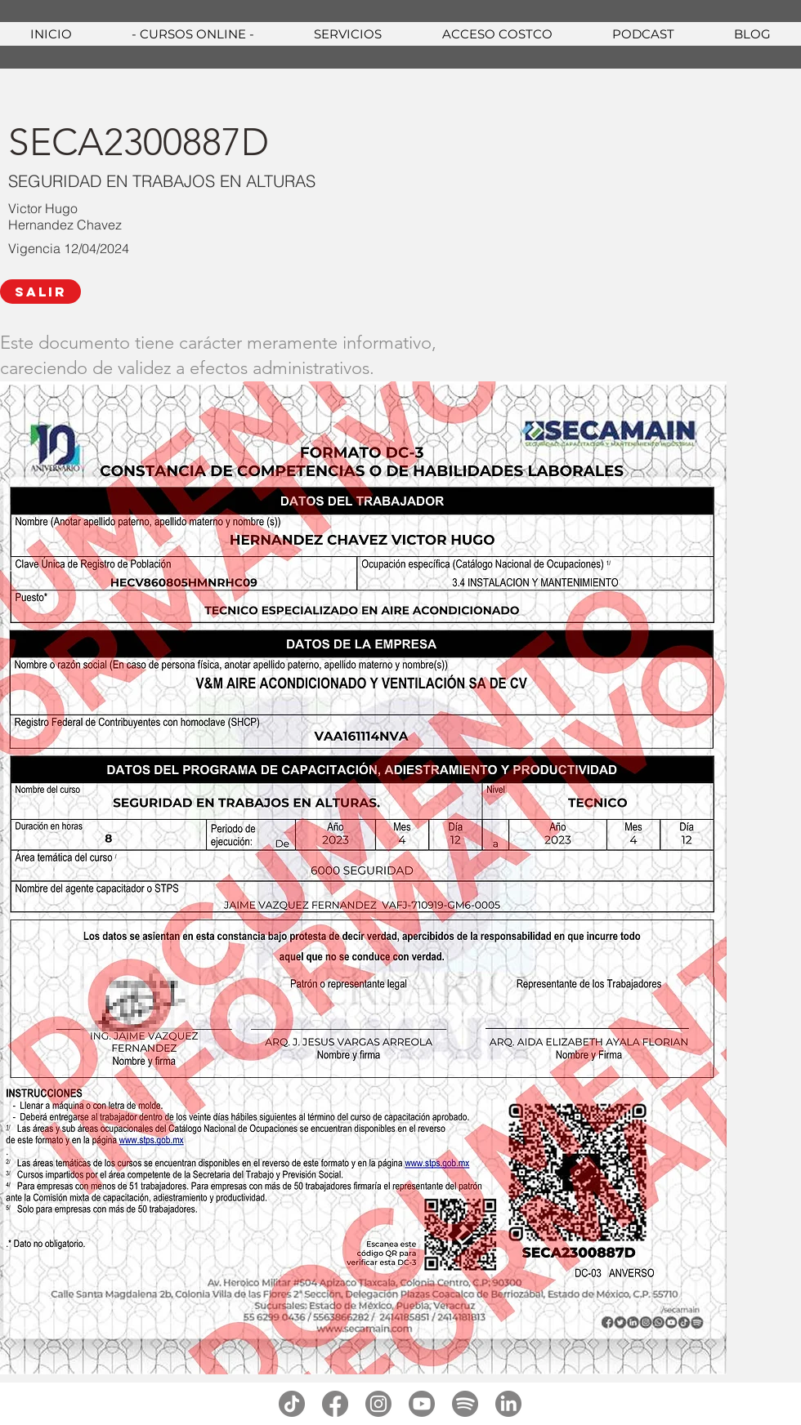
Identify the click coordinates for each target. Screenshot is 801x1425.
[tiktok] (292, 1404)
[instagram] (378, 1404)
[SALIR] (40, 291)
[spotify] (465, 1404)
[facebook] (335, 1404)
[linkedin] (508, 1404)
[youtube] (422, 1404)
